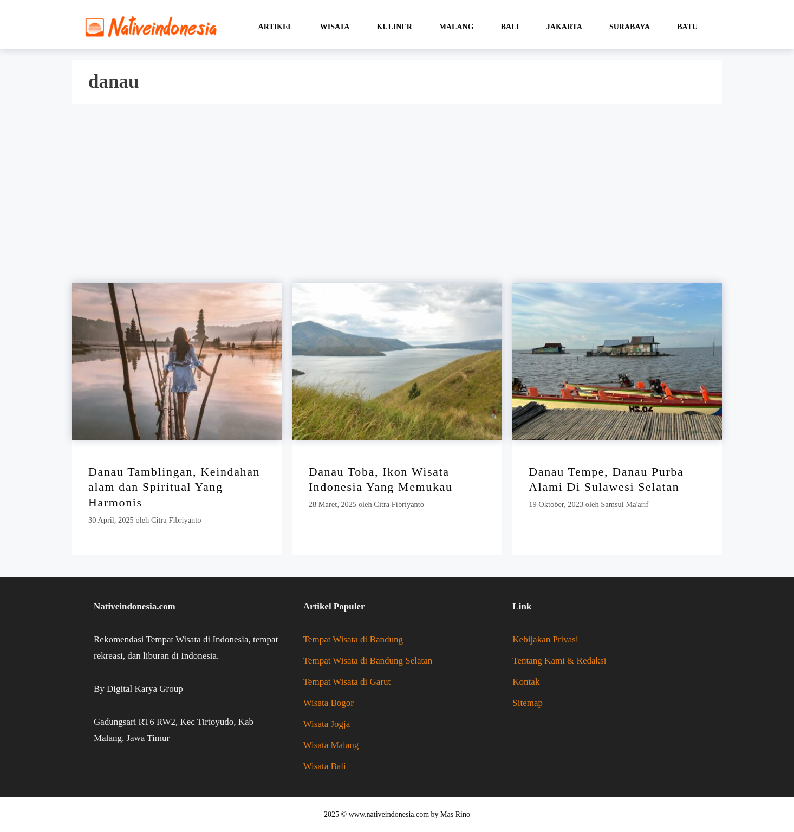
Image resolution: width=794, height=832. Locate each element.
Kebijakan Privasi (545, 639)
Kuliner (394, 27)
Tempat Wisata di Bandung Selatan (368, 660)
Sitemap (527, 703)
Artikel (275, 27)
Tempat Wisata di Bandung (353, 639)
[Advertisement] (392, 196)
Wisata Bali (324, 766)
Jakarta (564, 27)
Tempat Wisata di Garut (347, 682)
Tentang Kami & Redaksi (559, 660)
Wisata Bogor (328, 703)
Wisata (335, 27)
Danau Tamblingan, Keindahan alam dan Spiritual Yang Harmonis (174, 487)
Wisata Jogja (326, 724)
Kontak (525, 682)
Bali (510, 27)
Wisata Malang (331, 745)
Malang (456, 27)
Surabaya (629, 27)
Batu (687, 27)
